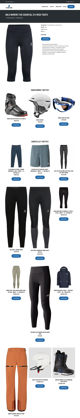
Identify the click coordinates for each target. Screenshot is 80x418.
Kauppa (71, 6)
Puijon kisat (45, 6)
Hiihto (52, 6)
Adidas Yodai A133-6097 (63, 118)
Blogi (64, 6)
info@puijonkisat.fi (70, 1)
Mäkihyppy (59, 6)
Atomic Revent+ (40, 120)
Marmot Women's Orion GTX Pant (16, 414)
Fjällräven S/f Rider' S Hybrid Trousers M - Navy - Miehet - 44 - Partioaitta (16, 171)
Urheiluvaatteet (11, 18)
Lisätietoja (46, 38)
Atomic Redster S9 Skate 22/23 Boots (16, 118)
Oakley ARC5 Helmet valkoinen (40, 380)
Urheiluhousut (19, 18)
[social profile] (14, 1)
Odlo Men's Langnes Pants (16, 250)
